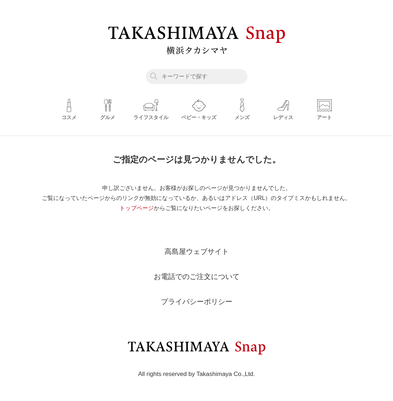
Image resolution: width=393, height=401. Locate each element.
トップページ (136, 208)
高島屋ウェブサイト (196, 251)
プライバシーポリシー (196, 301)
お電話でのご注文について (197, 276)
